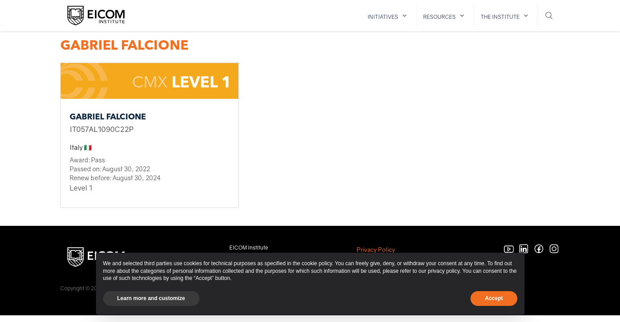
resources (439, 16)
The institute (500, 16)
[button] (388, 16)
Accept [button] (494, 298)
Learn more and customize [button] (151, 298)
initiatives (382, 16)
